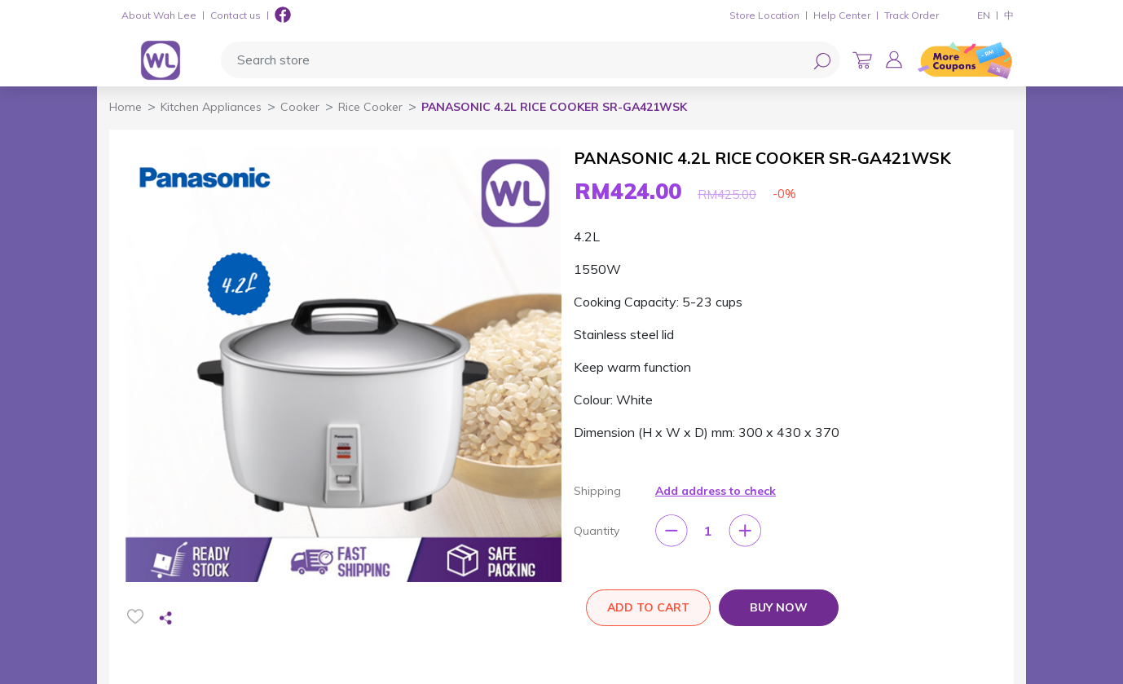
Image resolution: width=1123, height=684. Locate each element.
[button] (894, 59)
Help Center (841, 15)
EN (983, 15)
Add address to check (715, 490)
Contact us (235, 15)
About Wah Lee (158, 15)
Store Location (764, 15)
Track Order (911, 15)
